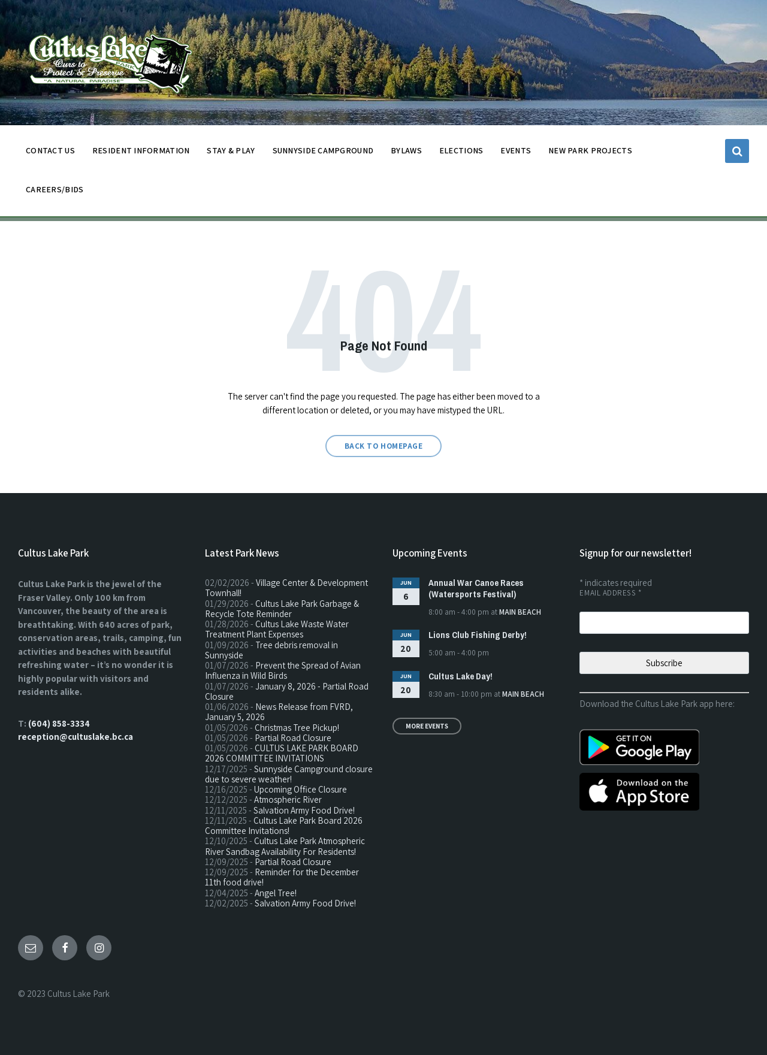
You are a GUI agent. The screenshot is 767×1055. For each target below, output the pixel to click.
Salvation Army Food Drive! (304, 810)
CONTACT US (50, 153)
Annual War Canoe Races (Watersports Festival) (476, 588)
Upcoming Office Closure (300, 789)
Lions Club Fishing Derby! (477, 634)
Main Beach (520, 612)
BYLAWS (406, 153)
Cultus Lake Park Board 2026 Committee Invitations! (284, 825)
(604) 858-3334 (59, 723)
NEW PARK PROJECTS (590, 153)
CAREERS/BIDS (54, 189)
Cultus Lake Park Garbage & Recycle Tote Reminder (282, 608)
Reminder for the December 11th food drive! (282, 877)
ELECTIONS (461, 150)
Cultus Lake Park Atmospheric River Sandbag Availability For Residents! (285, 846)
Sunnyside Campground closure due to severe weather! (289, 774)
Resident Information (141, 153)
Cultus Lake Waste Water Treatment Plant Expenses (277, 629)
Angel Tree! (276, 893)
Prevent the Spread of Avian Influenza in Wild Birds (283, 670)
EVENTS (515, 150)
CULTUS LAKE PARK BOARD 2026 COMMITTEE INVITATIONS (281, 753)
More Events (427, 726)
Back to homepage (383, 446)
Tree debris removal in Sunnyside (271, 650)
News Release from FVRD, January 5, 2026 (279, 712)
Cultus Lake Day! (460, 676)
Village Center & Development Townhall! (286, 587)
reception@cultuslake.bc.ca (75, 736)
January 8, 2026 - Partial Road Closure (287, 691)
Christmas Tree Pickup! (297, 727)
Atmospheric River (288, 799)
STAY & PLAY (231, 153)
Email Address (610, 593)
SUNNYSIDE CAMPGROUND (323, 153)
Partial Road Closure (293, 737)
